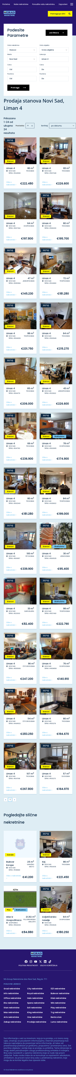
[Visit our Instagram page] (30, 961)
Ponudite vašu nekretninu (43, 4)
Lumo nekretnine (59, 1022)
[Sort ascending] (28, 125)
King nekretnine (35, 1012)
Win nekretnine (58, 1003)
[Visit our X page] (40, 961)
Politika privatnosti (28, 965)
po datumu (56, 125)
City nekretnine (34, 988)
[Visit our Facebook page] (26, 961)
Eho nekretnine (11, 1003)
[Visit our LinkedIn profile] (45, 961)
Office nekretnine (12, 998)
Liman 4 (45, 59)
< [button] (5, 799)
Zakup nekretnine (12, 1022)
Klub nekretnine (58, 998)
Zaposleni (63, 4)
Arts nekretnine (11, 1017)
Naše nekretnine (21, 4)
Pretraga (18, 87)
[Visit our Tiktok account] (49, 961)
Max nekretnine (11, 1012)
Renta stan (56, 1017)
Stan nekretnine (11, 1007)
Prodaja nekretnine (36, 1022)
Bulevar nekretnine (60, 993)
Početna (6, 4)
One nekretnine (34, 1017)
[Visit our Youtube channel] (35, 961)
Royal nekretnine (35, 993)
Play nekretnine (58, 1007)
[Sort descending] (32, 125)
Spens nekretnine (35, 1003)
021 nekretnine (58, 988)
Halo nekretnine (35, 998)
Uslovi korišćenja (48, 965)
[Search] (69, 14)
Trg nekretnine (58, 1012)
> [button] (14, 799)
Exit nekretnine (34, 1007)
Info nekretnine (11, 993)
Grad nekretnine (12, 988)
